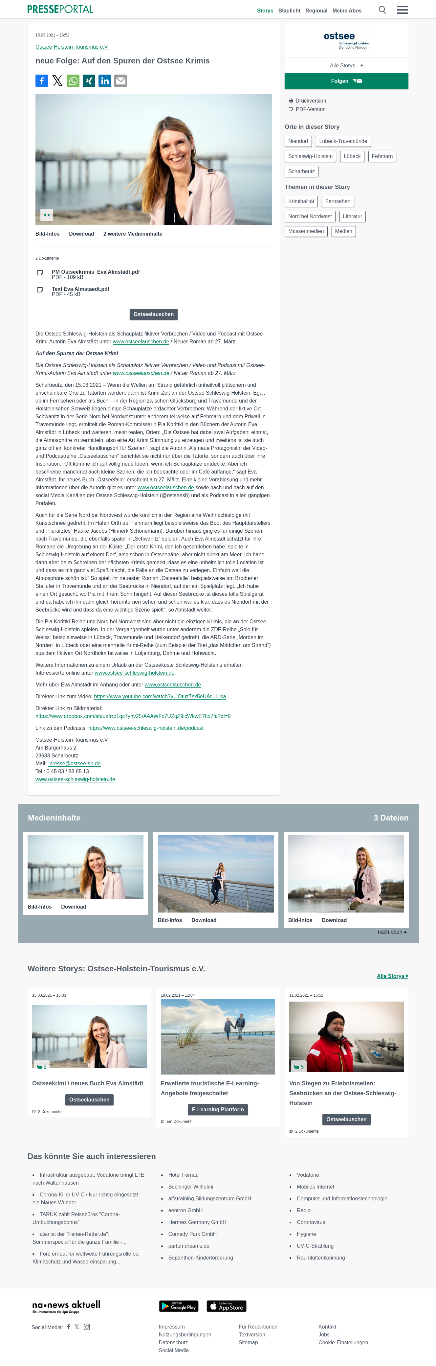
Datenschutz (173, 1342)
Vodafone (308, 1174)
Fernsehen (340, 203)
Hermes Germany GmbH (197, 1222)
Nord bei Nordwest (311, 219)
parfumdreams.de (188, 1245)
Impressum (172, 1326)
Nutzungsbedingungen (185, 1334)
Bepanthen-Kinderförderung (200, 1257)
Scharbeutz (302, 173)
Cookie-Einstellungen (343, 1342)
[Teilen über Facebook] (41, 81)
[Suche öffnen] (383, 9)
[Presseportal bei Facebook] (66, 1327)
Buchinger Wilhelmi (190, 1186)
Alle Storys (346, 65)
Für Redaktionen (258, 1326)
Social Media (174, 1350)
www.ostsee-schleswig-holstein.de (135, 673)
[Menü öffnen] (402, 9)
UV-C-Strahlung (315, 1245)
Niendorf (299, 141)
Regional (316, 10)
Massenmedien (307, 235)
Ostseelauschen (154, 314)
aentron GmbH (185, 1210)
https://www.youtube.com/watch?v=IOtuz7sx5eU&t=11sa (160, 696)
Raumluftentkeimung (321, 1257)
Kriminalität (302, 203)
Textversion (252, 1334)
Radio (304, 1210)
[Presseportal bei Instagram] (85, 1326)
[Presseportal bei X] (75, 1327)
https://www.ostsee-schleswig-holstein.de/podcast (146, 728)
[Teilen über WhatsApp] (73, 81)
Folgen (346, 81)
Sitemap (248, 1342)
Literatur (354, 219)
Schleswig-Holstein (311, 157)
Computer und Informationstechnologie (342, 1198)
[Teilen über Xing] (89, 81)
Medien (345, 235)
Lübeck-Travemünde (345, 141)
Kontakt (327, 1326)
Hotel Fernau (183, 1174)
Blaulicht (289, 10)
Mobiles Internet (315, 1186)
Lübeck (354, 157)
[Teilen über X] (57, 81)
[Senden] (120, 81)
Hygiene (306, 1234)
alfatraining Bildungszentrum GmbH (209, 1198)
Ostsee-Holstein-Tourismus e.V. (72, 47)
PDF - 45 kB (80, 292)
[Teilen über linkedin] (104, 81)
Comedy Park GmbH (192, 1234)
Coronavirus (311, 1222)
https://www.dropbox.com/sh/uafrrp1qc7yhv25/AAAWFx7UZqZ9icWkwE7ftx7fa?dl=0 (133, 716)
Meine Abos (347, 10)
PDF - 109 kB (96, 274)
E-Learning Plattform (218, 1109)
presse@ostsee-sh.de (74, 763)
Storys (265, 10)
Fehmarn (385, 157)
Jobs (324, 1334)
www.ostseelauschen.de (141, 341)
